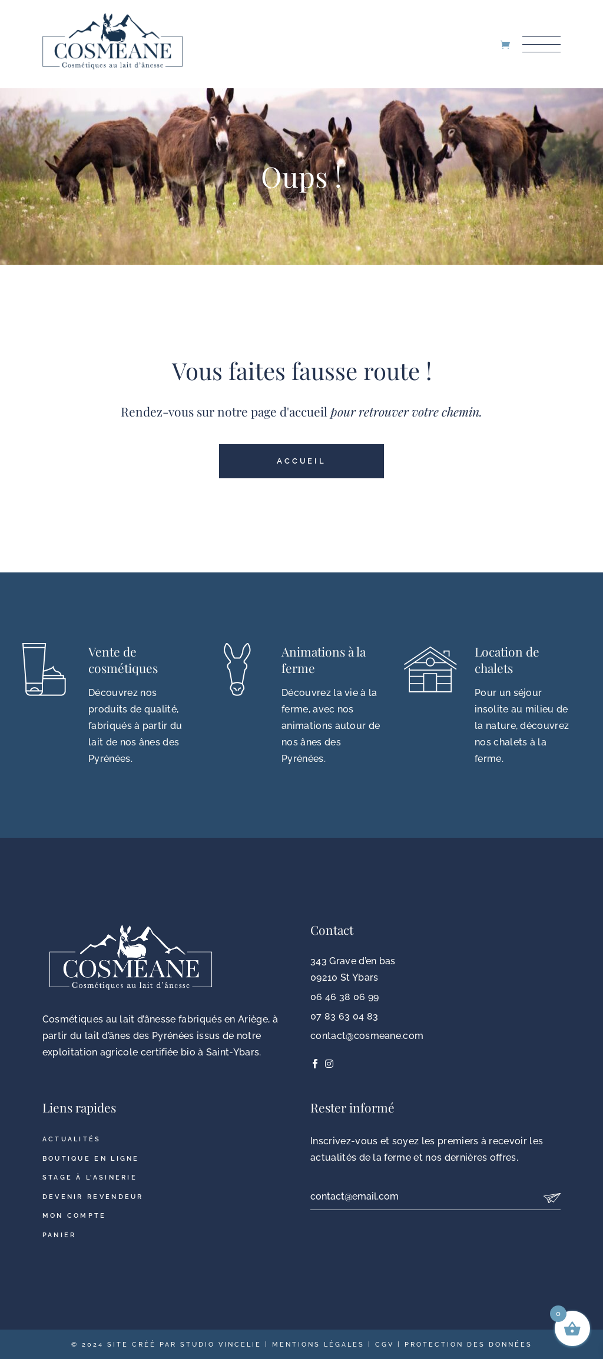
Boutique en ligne (91, 1159)
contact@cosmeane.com (366, 1035)
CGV (384, 1344)
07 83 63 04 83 (344, 1016)
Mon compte (74, 1216)
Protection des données (468, 1344)
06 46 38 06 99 (344, 996)
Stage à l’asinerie (89, 1177)
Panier (59, 1235)
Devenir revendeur (93, 1197)
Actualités (71, 1139)
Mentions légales (318, 1344)
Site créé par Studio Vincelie (184, 1344)
